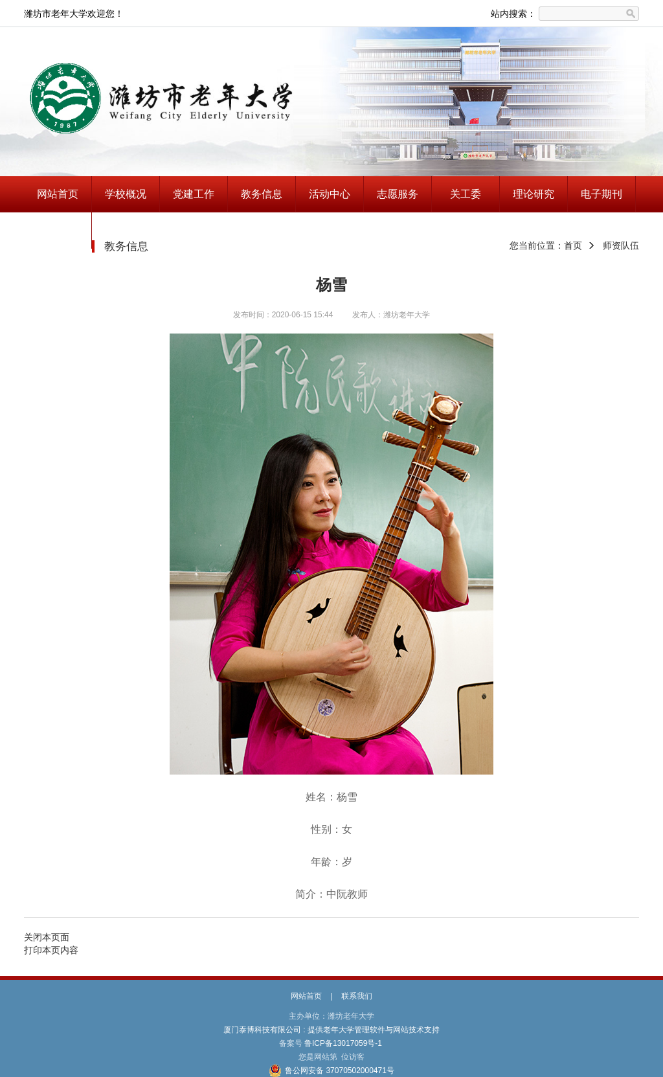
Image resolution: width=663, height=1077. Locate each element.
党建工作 (193, 193)
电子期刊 (601, 193)
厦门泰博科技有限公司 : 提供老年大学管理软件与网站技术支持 (331, 1029)
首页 (573, 245)
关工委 (465, 193)
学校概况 (125, 193)
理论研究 (533, 193)
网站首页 (57, 193)
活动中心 (329, 193)
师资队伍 (621, 245)
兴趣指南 (57, 230)
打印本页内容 (51, 950)
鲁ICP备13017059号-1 (343, 1043)
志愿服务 (397, 193)
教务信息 (261, 193)
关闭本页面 (46, 937)
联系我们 (356, 996)
